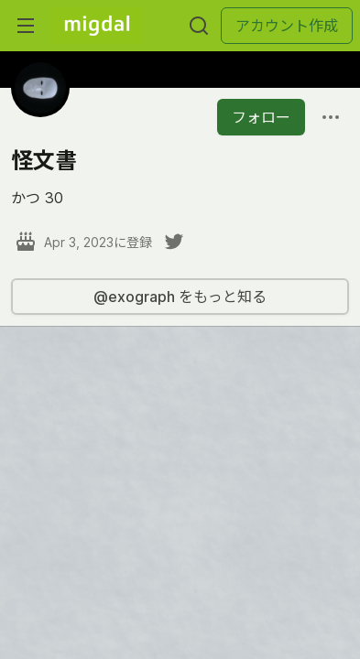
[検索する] (198, 25)
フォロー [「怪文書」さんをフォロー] (261, 117)
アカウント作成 (286, 25)
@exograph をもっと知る (180, 296)
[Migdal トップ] (97, 25)
